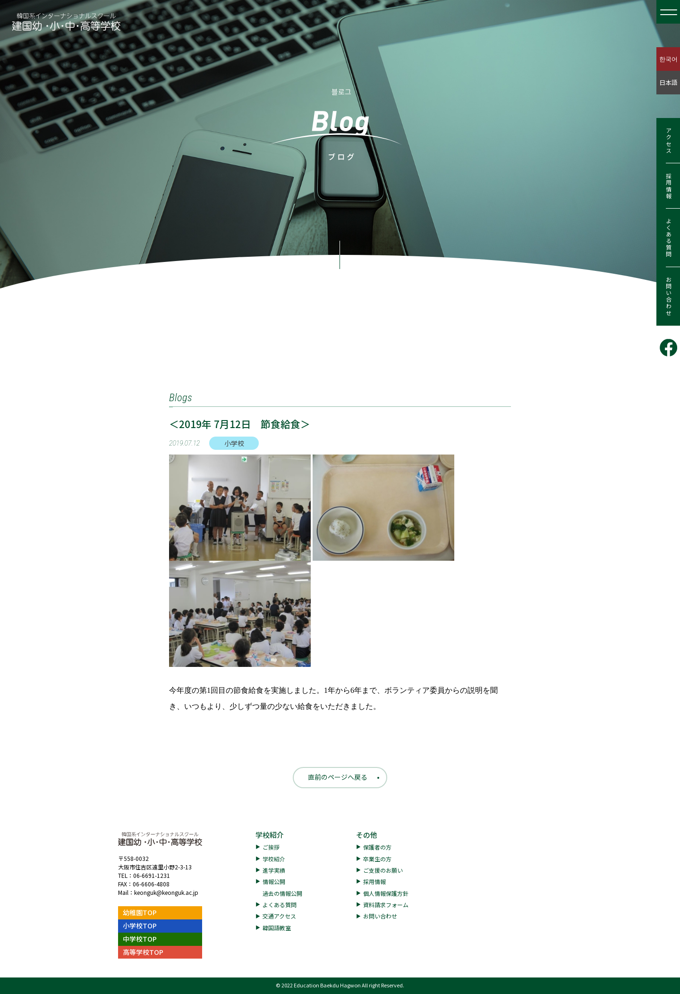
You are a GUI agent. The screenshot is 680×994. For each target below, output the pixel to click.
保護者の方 (377, 847)
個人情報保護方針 (385, 893)
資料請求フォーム (385, 905)
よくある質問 (668, 238)
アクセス (668, 140)
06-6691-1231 (151, 875)
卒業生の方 (377, 859)
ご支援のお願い (383, 870)
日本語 (668, 82)
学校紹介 (269, 835)
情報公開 (274, 881)
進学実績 (274, 870)
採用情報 (668, 186)
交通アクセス (279, 916)
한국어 (668, 58)
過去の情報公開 (282, 893)
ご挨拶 (271, 847)
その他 (366, 835)
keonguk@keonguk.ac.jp (166, 892)
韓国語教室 (277, 928)
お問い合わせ (668, 296)
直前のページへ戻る (337, 777)
